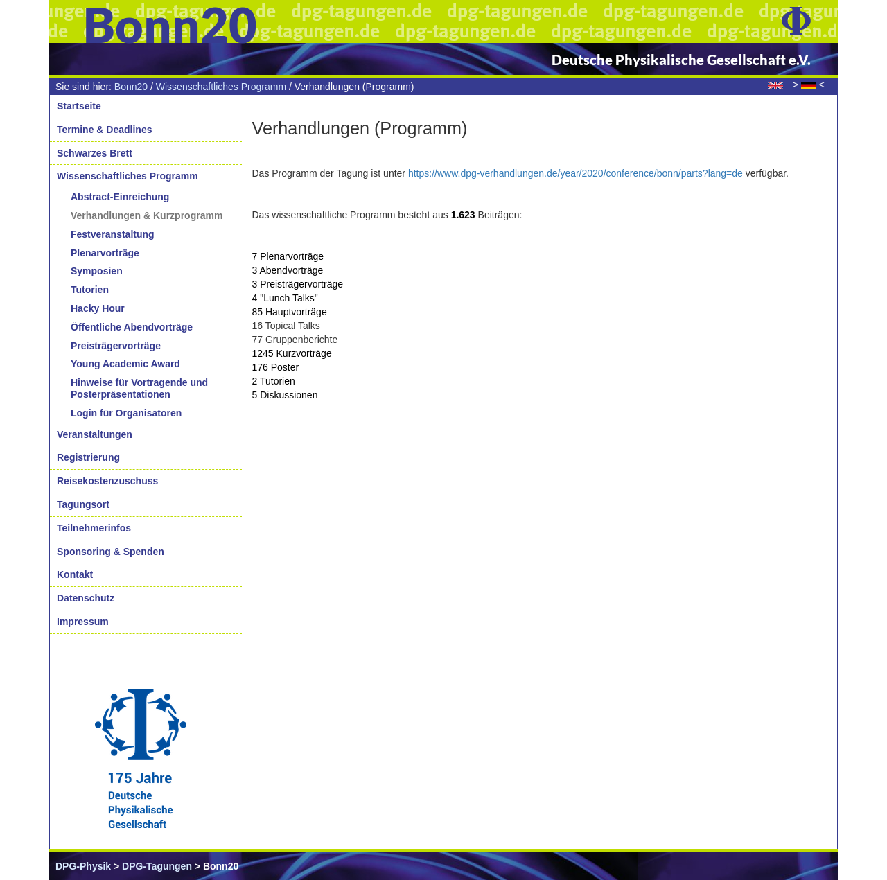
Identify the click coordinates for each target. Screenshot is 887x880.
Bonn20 (131, 86)
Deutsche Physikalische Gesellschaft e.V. (681, 59)
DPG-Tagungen (157, 866)
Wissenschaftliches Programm (221, 86)
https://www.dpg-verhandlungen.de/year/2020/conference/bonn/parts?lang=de (575, 173)
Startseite (79, 106)
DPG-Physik (83, 866)
